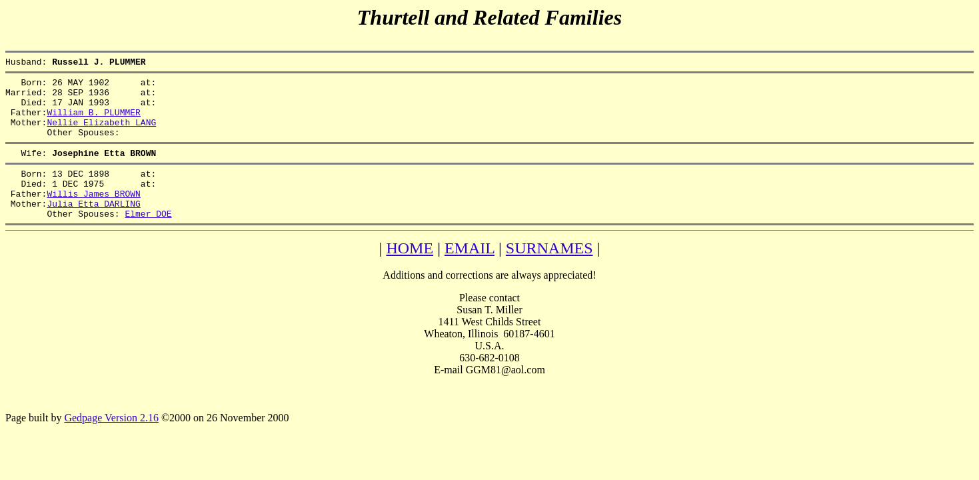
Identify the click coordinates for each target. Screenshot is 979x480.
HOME (409, 274)
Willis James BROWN (93, 215)
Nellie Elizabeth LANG (101, 134)
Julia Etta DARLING (93, 227)
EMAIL (469, 274)
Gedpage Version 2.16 (111, 443)
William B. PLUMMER (93, 122)
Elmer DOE (148, 239)
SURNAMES (549, 274)
